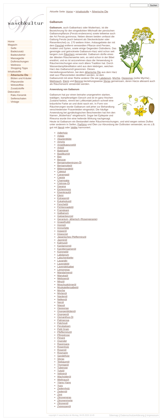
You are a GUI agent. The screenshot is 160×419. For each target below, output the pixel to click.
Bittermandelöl (65, 168)
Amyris (61, 141)
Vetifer (74, 127)
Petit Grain (63, 329)
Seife (13, 48)
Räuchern (69, 54)
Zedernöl (62, 391)
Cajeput (61, 171)
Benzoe (79, 81)
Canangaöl (63, 174)
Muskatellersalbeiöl (67, 287)
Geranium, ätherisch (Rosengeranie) (77, 219)
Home (11, 41)
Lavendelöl (63, 263)
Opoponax (127, 78)
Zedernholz (63, 388)
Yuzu (60, 385)
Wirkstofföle (17, 84)
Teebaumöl (63, 361)
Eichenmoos (64, 189)
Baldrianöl (62, 150)
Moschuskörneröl (66, 284)
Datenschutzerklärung (132, 415)
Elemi (66, 81)
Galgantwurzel (65, 216)
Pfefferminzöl (64, 332)
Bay (59, 156)
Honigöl (61, 225)
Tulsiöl (60, 370)
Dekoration (14, 91)
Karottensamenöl (66, 248)
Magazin (12, 44)
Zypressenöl (64, 406)
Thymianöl (63, 364)
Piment (61, 337)
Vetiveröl (62, 373)
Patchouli (62, 323)
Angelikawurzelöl (66, 144)
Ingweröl (62, 231)
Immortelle (63, 227)
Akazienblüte (64, 138)
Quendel (62, 341)
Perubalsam (63, 326)
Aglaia (60, 135)
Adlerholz (62, 132)
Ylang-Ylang (64, 382)
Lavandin (62, 260)
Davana (61, 186)
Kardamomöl (64, 245)
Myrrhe (116, 78)
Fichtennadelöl (65, 207)
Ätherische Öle (100, 11)
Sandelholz (63, 355)
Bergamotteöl (64, 165)
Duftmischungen (20, 61)
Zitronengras (64, 397)
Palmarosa (63, 320)
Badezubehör (18, 54)
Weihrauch (55, 81)
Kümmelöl (62, 251)
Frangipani (63, 210)
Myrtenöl (62, 293)
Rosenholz (63, 346)
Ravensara (63, 344)
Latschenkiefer (65, 257)
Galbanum (63, 213)
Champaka (63, 180)
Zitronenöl (62, 403)
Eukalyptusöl (64, 201)
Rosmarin (62, 352)
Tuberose (62, 367)
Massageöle (17, 58)
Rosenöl (61, 349)
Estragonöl (63, 198)
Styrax (107, 81)
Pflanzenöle (17, 81)
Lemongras (63, 269)
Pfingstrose (63, 335)
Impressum (152, 415)
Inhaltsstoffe (14, 71)
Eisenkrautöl (64, 192)
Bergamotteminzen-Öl (69, 162)
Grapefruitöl (63, 222)
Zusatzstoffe (17, 88)
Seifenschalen (18, 98)
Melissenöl (63, 278)
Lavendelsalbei (65, 266)
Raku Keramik (18, 95)
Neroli (61, 127)
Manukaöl (62, 275)
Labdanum (105, 78)
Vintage (15, 101)
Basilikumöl (63, 153)
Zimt (59, 394)
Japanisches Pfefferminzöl (71, 236)
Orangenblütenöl (66, 311)
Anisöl (60, 147)
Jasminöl (62, 239)
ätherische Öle (93, 72)
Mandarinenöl (64, 272)
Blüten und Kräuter (21, 78)
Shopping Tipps (19, 68)
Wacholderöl (64, 376)
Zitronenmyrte (65, 400)
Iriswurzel (62, 234)
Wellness (16, 64)
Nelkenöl (62, 299)
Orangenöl (63, 314)
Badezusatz (17, 51)
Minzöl (61, 281)
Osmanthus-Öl (65, 317)
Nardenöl (62, 296)
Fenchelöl (62, 204)
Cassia (61, 177)
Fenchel (59, 45)
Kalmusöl (62, 242)
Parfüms (82, 124)
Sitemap (113, 415)
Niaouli (61, 305)
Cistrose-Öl (63, 183)
